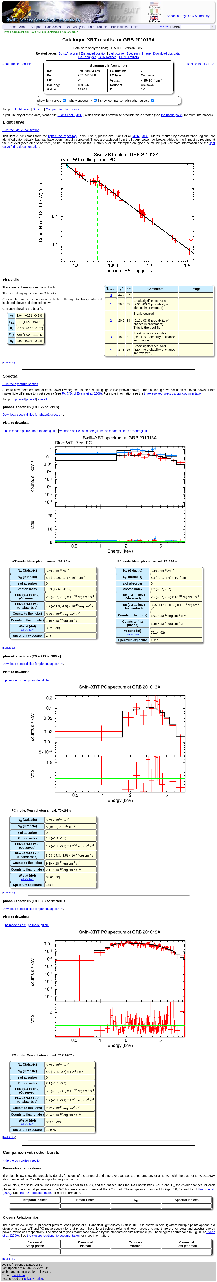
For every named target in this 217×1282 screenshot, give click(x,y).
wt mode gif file (92, 431)
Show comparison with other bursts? (125, 100)
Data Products (98, 27)
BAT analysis (87, 57)
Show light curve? (49, 100)
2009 (145, 136)
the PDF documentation (35, 1193)
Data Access (53, 27)
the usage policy (172, 115)
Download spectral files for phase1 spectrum (32, 414)
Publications (119, 27)
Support (36, 27)
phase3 (42, 399)
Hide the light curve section (20, 130)
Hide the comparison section (21, 1160)
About (23, 27)
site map (164, 26)
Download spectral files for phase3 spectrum (32, 909)
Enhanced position (93, 53)
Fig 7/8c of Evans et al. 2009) (82, 393)
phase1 (20, 399)
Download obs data (166, 53)
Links (134, 27)
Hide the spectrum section (20, 384)
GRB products (20, 32)
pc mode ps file (115, 431)
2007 (135, 136)
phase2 (31, 399)
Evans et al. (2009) (71, 115)
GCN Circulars (129, 57)
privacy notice (33, 1278)
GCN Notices (107, 57)
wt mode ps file (69, 431)
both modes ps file (17, 431)
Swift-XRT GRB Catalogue (45, 32)
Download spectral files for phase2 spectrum (32, 664)
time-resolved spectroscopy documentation (173, 393)
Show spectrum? (81, 100)
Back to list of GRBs (200, 64)
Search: (176, 27)
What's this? (27, 630)
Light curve (116, 53)
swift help (18, 1275)
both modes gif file (44, 431)
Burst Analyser (68, 53)
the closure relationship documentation (53, 1235)
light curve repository (62, 136)
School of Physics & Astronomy (188, 16)
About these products (16, 64)
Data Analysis (75, 27)
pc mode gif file (138, 431)
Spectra (38, 109)
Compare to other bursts (62, 109)
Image (146, 53)
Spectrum (133, 53)
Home (11, 27)
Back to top (9, 362)
